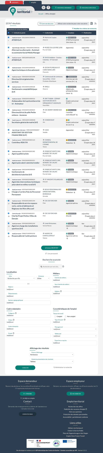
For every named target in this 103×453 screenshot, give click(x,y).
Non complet (71, 316)
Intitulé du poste (18, 33)
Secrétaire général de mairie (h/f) (25, 122)
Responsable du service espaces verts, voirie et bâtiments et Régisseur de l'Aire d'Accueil (24, 206)
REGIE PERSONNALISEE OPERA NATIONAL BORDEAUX (52, 192)
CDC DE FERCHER (50, 201)
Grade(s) (70, 33)
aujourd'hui (85, 38)
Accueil (40, 14)
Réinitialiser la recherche (63, 367)
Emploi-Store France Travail (75, 436)
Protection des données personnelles (75, 414)
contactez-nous (27, 414)
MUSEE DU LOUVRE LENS (52, 47)
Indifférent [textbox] (57, 329)
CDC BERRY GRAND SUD (52, 110)
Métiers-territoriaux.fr (75, 428)
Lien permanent (51, 253)
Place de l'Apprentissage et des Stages (75, 433)
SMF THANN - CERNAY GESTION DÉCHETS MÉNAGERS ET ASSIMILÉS (52, 101)
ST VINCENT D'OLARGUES (53, 179)
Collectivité (48, 33)
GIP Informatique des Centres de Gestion (47, 450)
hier (83, 223)
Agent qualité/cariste (20, 154)
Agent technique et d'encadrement (25, 70)
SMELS (46, 87)
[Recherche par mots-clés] (52, 266)
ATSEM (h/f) (16, 40)
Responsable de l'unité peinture (24, 236)
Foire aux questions (75, 412)
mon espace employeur (88, 7)
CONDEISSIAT (48, 120)
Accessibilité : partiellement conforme (75, 417)
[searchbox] (28, 289)
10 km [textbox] (39, 278)
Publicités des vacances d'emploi (74, 409)
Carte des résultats (46, 23)
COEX (46, 130)
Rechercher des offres (75, 406)
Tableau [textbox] (33, 361)
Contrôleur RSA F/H (20, 142)
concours (14, 2)
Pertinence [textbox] (34, 355)
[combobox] (21, 278)
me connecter (75, 394)
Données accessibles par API (68, 450)
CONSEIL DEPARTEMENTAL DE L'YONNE (50, 142)
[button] (63, 266)
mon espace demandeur (63, 7)
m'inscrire (27, 394)
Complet (59, 316)
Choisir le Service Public (75, 431)
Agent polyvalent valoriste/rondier (25, 163)
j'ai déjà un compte (27, 398)
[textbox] (21, 278)
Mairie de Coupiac (50, 37)
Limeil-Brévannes (49, 223)
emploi (32, 2)
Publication (87, 33)
